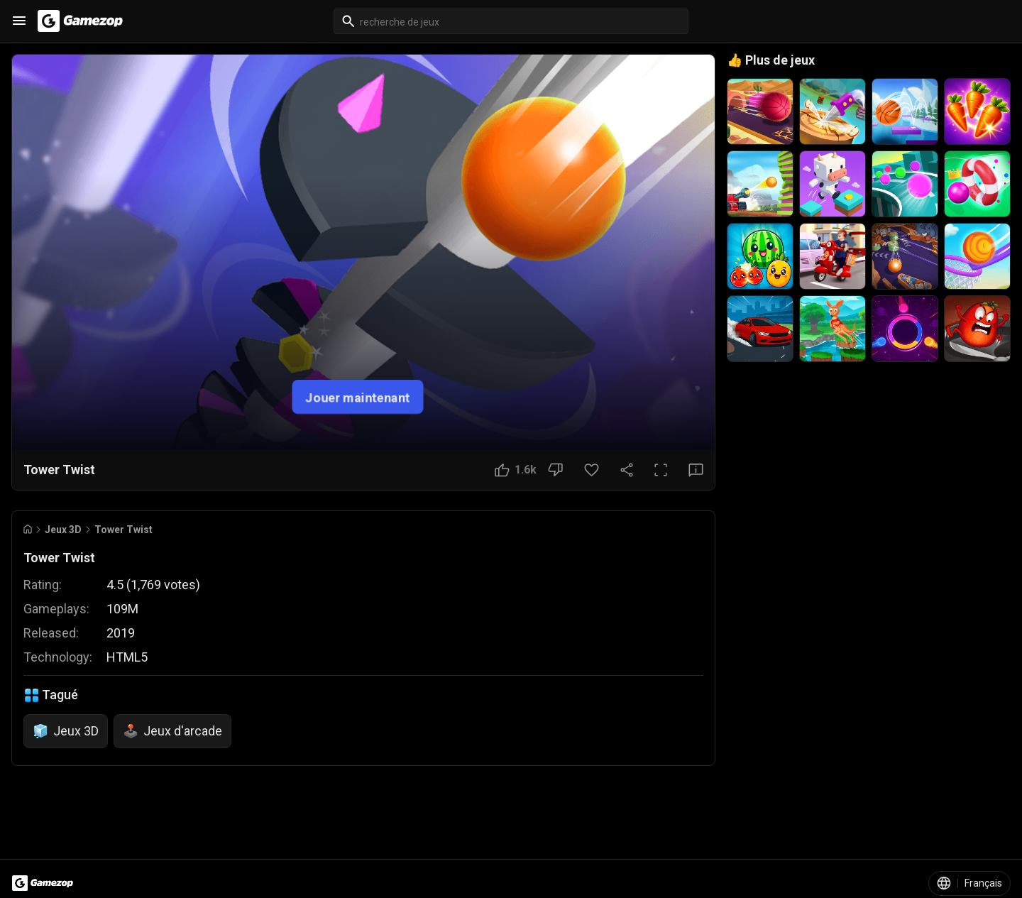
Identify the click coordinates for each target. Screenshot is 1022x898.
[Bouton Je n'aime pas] (555, 470)
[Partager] (626, 470)
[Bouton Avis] (695, 470)
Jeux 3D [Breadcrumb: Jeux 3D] (63, 529)
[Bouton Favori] (591, 470)
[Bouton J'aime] (516, 470)
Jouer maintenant (357, 396)
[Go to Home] (27, 529)
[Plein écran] (660, 469)
